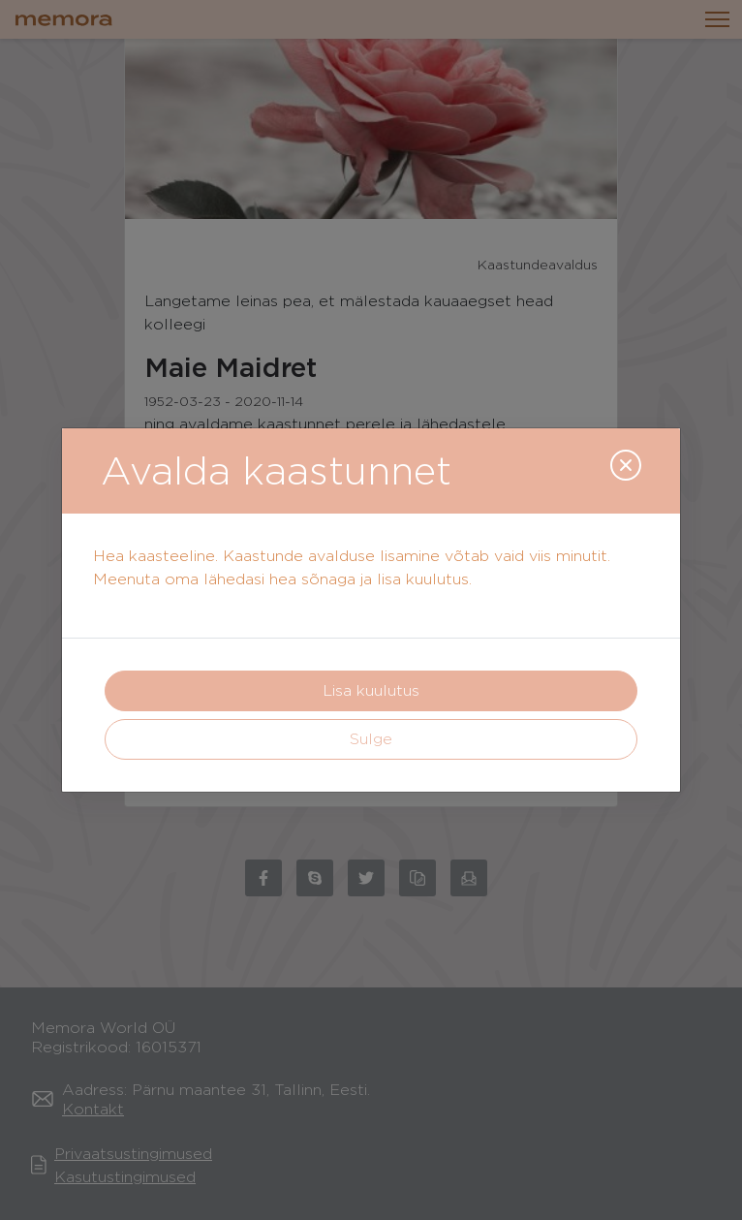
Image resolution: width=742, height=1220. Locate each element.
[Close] (625, 465)
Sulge (371, 739)
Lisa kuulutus (371, 690)
